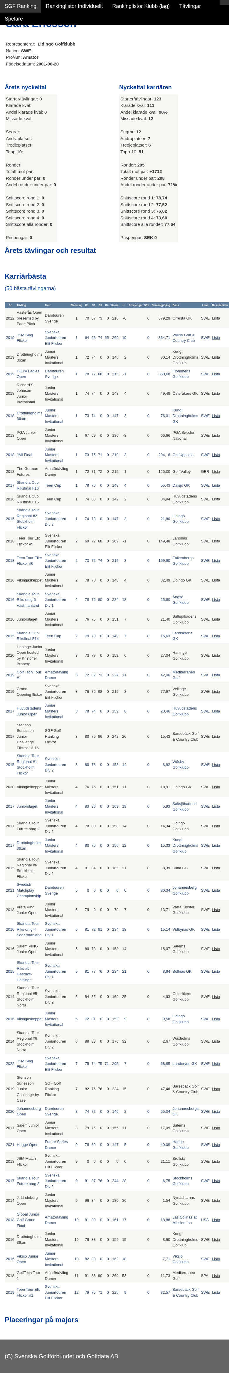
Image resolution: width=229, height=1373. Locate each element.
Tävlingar (190, 6)
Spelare (14, 19)
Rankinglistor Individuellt (74, 6)
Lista (216, 318)
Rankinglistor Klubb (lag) (141, 6)
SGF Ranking (20, 6)
